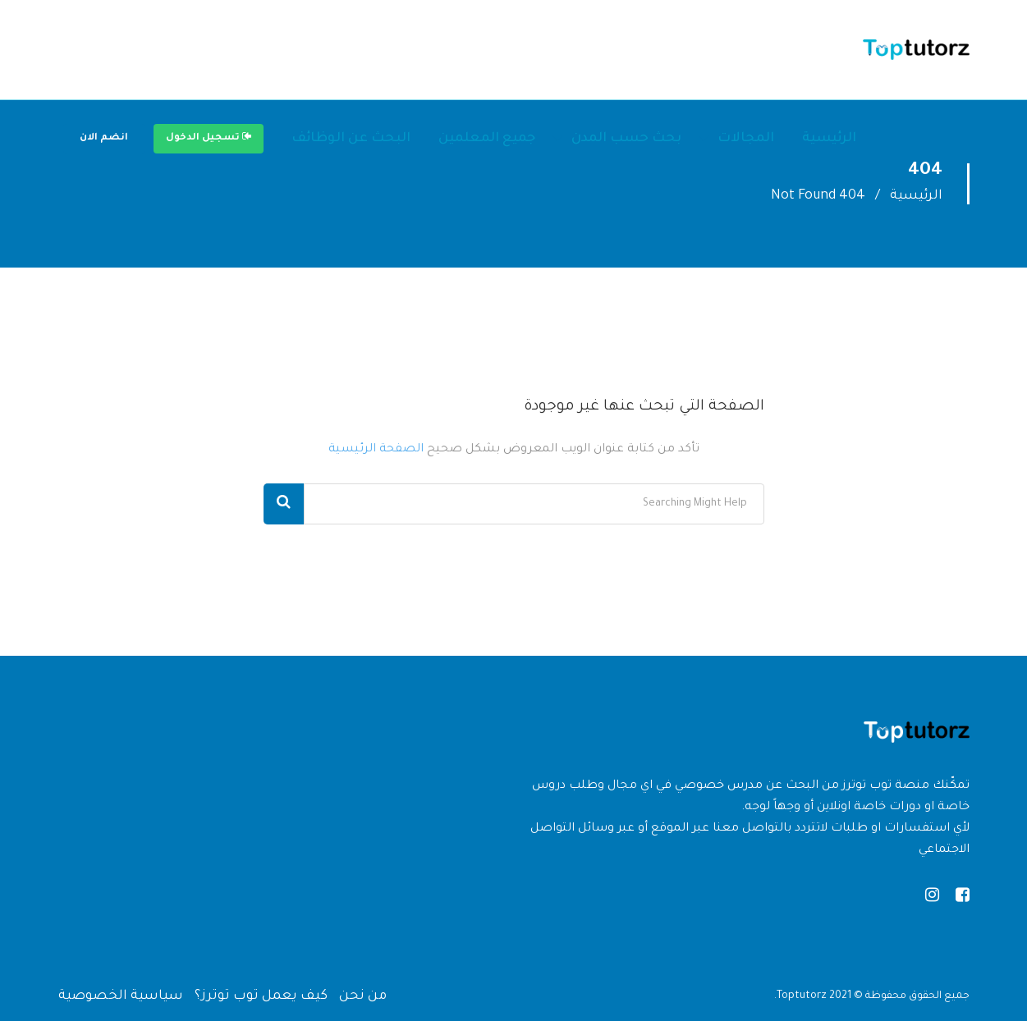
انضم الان (104, 138)
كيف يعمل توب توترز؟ (261, 996)
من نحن (363, 996)
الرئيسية (829, 138)
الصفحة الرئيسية (376, 449)
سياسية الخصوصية (120, 996)
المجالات (746, 138)
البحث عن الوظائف (350, 138)
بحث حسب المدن (626, 138)
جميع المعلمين (486, 138)
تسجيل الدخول (208, 137)
